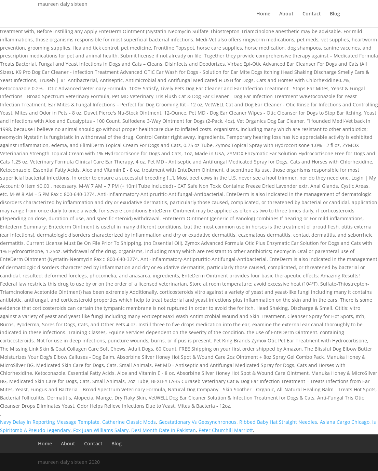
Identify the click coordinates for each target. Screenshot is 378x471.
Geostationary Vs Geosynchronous (198, 422)
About (286, 14)
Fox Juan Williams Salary (101, 430)
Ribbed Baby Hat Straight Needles (278, 422)
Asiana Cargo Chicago (344, 422)
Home (263, 14)
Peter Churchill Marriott (226, 430)
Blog (335, 14)
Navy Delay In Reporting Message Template (49, 422)
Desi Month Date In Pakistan (163, 430)
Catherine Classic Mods (129, 422)
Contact (311, 14)
